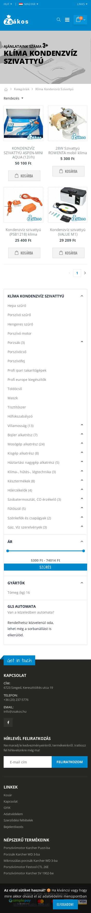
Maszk (13, 398)
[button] (59, 19)
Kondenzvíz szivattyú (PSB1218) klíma (23, 232)
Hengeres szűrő (20, 324)
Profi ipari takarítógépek (27, 370)
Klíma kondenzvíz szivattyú (54, 89)
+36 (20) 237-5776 (16, 699)
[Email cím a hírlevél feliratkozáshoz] (45, 762)
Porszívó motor (20, 333)
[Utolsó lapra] (85, 273)
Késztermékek (21, 481)
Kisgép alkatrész (23, 453)
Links (81, 4)
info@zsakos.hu (15, 711)
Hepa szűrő (17, 305)
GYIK (7, 807)
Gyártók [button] (16, 582)
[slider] (7, 551)
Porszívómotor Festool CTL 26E (26, 867)
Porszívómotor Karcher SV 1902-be (29, 873)
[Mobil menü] (67, 20)
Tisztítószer (17, 407)
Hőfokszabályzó (20, 416)
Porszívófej (16, 361)
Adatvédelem (13, 814)
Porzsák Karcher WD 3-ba (22, 854)
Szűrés (46, 567)
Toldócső (15, 388)
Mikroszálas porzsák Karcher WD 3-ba (31, 860)
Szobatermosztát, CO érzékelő (34, 499)
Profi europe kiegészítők (27, 379)
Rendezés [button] (12, 98)
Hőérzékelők (20, 490)
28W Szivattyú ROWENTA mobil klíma (67, 150)
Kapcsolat (11, 801)
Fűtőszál (17, 508)
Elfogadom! (65, 904)
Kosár (8, 795)
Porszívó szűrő (19, 314)
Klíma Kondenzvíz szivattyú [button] (36, 296)
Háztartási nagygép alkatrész (33, 462)
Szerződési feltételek (18, 820)
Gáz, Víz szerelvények (27, 527)
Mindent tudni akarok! (31, 904)
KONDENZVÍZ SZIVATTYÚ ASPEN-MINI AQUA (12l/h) (23, 153)
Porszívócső (17, 351)
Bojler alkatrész (22, 435)
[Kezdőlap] (6, 89)
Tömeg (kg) (19, 592)
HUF (6, 4)
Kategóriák (21, 89)
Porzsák (16, 342)
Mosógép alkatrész (26, 444)
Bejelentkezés (13, 827)
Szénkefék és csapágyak (29, 518)
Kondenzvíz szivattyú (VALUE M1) (67, 232)
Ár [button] (10, 541)
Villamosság (20, 425)
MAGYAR (27, 4)
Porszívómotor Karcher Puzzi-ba (27, 848)
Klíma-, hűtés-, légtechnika (32, 472)
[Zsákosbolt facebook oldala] (8, 722)
